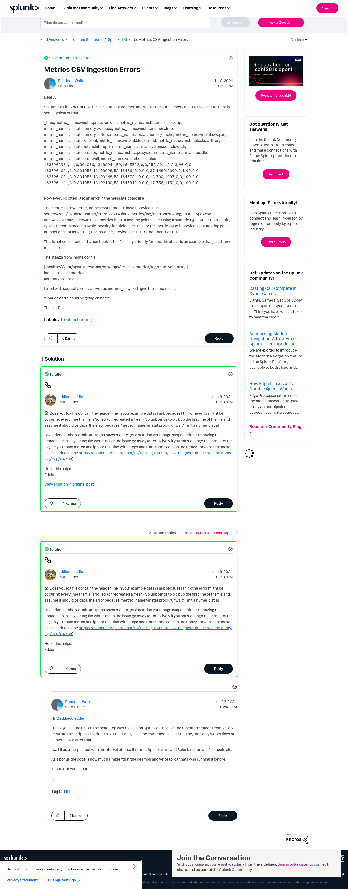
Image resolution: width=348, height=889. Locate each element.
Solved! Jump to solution (70, 58)
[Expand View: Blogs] (175, 8)
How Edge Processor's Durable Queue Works (271, 386)
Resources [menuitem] (216, 8)
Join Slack (276, 174)
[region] (71, 874)
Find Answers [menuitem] (121, 8)
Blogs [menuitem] (168, 8)
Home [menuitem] (50, 8)
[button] (230, 59)
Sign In (327, 8)
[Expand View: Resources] (228, 8)
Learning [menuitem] (190, 8)
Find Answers (52, 39)
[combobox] (145, 22)
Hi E (67, 791)
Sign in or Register (293, 864)
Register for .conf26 (276, 95)
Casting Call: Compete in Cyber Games (272, 291)
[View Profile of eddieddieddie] (70, 396)
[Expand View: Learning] (200, 8)
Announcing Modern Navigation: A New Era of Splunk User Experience (273, 338)
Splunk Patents (158, 874)
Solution (56, 374)
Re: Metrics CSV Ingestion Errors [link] (160, 39)
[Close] (135, 866)
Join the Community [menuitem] (82, 8)
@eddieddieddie (70, 718)
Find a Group (276, 242)
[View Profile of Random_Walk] (70, 80)
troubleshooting (76, 319)
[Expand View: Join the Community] (101, 8)
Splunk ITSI (117, 39)
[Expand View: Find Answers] (134, 8)
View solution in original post (69, 484)
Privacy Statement (22, 880)
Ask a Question (281, 22)
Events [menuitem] (148, 8)
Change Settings (62, 880)
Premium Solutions (85, 39)
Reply (219, 338)
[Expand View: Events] (156, 8)
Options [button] (295, 39)
